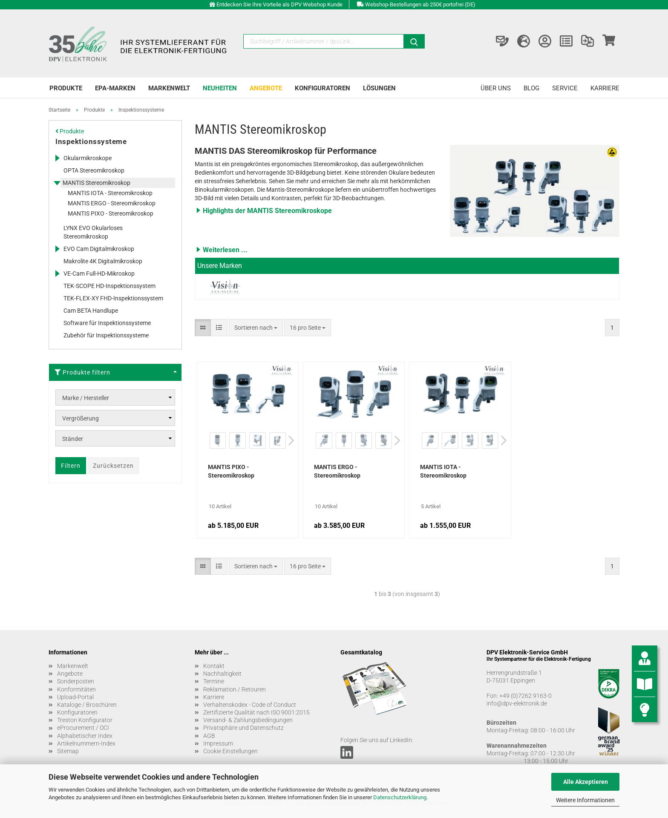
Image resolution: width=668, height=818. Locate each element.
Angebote (266, 88)
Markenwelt (169, 88)
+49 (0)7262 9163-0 (525, 695)
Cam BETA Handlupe (90, 310)
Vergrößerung (80, 418)
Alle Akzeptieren (585, 781)
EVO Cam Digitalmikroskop (98, 248)
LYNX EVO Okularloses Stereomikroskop (93, 232)
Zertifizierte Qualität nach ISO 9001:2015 (256, 712)
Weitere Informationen (585, 800)
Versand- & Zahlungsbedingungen (248, 720)
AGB (209, 735)
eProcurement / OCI (83, 727)
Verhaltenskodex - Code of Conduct (249, 704)
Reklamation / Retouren (234, 689)
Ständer (72, 438)
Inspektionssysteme (91, 141)
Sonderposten (75, 681)
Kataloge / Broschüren (87, 704)
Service (565, 88)
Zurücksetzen (113, 465)
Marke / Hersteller (85, 398)
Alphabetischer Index (84, 735)
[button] (316, 210)
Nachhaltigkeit (222, 673)
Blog (531, 88)
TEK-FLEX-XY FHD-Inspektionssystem (113, 298)
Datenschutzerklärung (399, 797)
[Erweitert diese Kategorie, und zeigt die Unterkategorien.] (57, 158)
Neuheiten (220, 88)
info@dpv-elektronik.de (517, 703)
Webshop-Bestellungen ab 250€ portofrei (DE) (420, 4)
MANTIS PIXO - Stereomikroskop (231, 471)
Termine (213, 681)
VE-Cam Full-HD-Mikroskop (99, 273)
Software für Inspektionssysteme (107, 323)
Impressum (218, 743)
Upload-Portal (75, 697)
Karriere (604, 88)
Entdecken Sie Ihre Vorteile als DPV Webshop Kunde (279, 4)
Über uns (496, 88)
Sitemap (68, 751)
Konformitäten (76, 689)
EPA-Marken (115, 88)
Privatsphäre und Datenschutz (243, 727)
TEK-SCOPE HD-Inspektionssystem (109, 285)
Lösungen (379, 88)
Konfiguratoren (322, 88)
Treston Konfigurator (84, 720)
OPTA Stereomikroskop (93, 170)
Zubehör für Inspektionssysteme (106, 335)
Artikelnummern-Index (86, 743)
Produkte (65, 88)
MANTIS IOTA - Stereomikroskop (443, 471)
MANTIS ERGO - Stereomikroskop (337, 471)
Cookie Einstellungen (230, 751)
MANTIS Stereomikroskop (96, 182)
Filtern (71, 465)
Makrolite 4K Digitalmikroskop (102, 261)
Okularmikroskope (87, 158)
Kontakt (214, 665)
